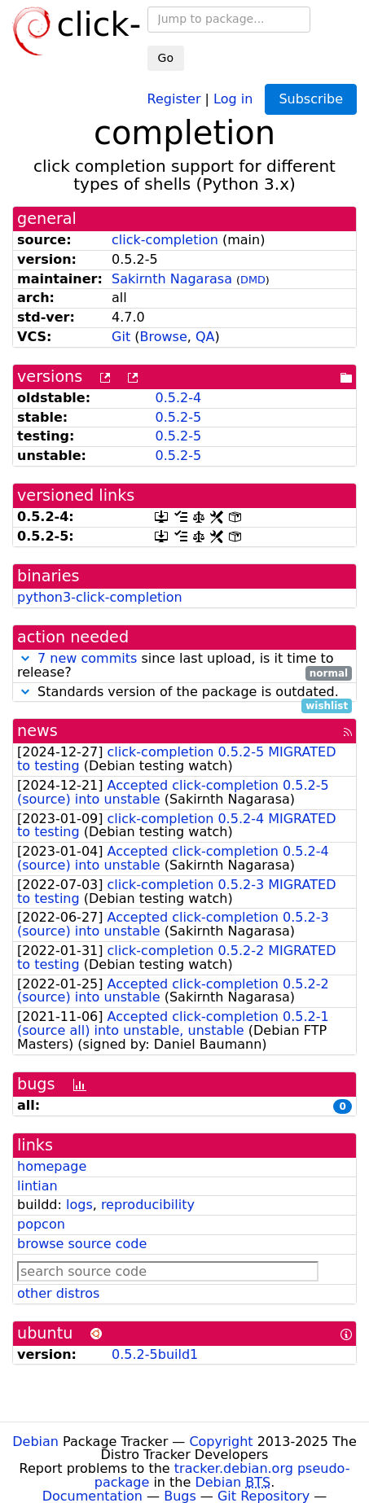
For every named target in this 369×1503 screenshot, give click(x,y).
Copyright (221, 1441)
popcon (41, 1224)
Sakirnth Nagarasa (172, 279)
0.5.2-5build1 (155, 1354)
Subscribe (311, 99)
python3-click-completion (99, 597)
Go (166, 57)
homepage (51, 1166)
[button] (25, 658)
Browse (163, 336)
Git (121, 336)
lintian (37, 1186)
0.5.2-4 (178, 397)
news (37, 730)
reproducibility (148, 1204)
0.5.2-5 (178, 417)
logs (79, 1204)
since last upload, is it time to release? (184, 666)
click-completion (165, 240)
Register (174, 98)
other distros (58, 1293)
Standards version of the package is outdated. (184, 692)
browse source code (82, 1243)
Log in (233, 98)
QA (205, 336)
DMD (253, 280)
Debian (35, 1441)
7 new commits (87, 658)
